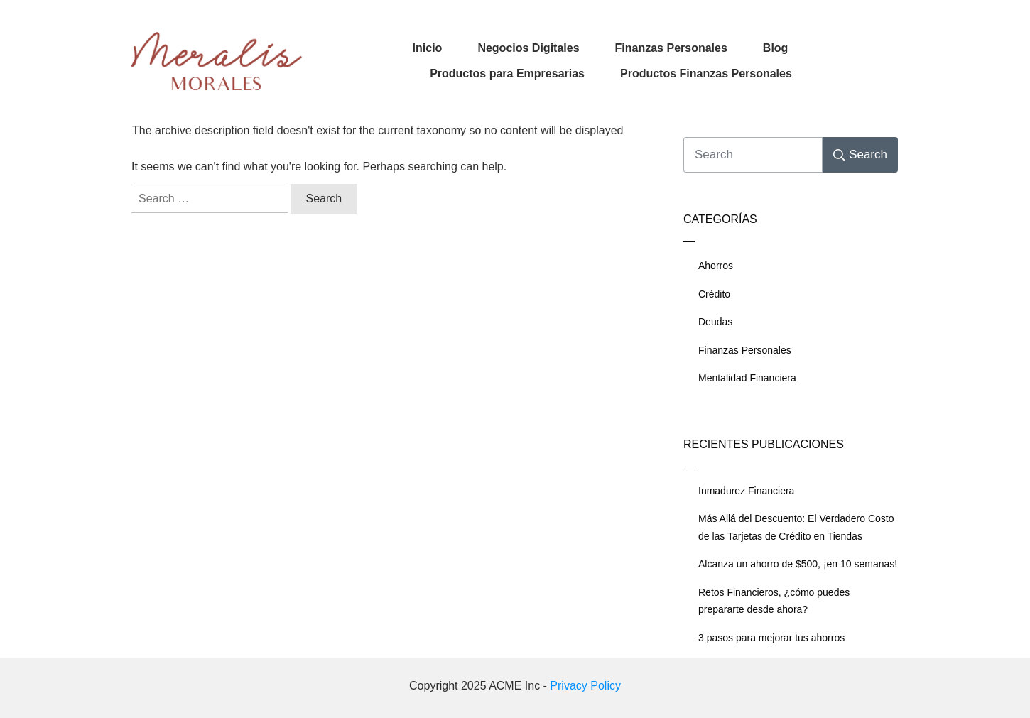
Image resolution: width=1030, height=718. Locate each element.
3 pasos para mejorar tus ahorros (771, 637)
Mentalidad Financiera (747, 378)
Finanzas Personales (744, 350)
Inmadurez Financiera (746, 490)
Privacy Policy (585, 686)
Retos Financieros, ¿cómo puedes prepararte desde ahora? (774, 601)
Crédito (714, 294)
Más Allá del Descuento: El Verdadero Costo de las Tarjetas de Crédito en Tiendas (796, 527)
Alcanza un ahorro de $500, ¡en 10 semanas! (797, 564)
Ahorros (715, 265)
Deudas (715, 321)
